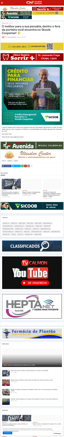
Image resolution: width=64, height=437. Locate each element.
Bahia (22, 223)
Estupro (28, 229)
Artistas (14, 223)
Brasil (38, 223)
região (15, 160)
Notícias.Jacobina (36, 232)
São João (6, 234)
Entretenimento (8, 229)
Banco (30, 223)
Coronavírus (29, 226)
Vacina (20, 234)
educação (28, 234)
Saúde (46, 232)
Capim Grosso (19, 226)
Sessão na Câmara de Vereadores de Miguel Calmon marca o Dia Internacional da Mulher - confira (52, 194)
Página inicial (5, 23)
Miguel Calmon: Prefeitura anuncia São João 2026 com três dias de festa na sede (32, 380)
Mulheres (18, 232)
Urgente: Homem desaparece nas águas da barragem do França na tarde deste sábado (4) (34, 399)
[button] (2, 3)
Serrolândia (55, 232)
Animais (6, 223)
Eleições (47, 226)
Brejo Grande (47, 223)
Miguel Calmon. (45, 229)
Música (26, 232)
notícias (11, 23)
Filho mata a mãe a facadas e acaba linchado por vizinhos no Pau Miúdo (10, 193)
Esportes (19, 229)
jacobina (38, 234)
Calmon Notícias (7, 226)
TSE (13, 234)
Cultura (39, 226)
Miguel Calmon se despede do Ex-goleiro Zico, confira (31, 192)
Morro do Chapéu (8, 232)
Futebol (36, 229)
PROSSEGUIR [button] (7, 433)
